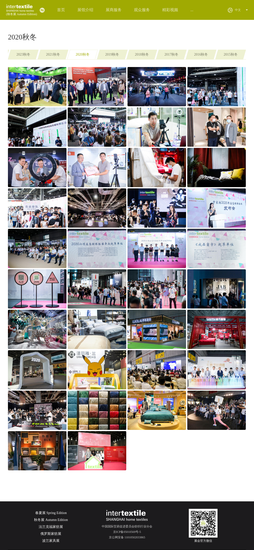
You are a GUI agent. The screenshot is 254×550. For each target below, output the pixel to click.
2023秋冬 (23, 54)
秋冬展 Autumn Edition (51, 520)
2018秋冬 (142, 54)
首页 (61, 10)
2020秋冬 (83, 54)
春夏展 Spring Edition (51, 513)
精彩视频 (170, 10)
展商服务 (114, 10)
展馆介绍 (85, 10)
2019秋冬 (112, 54)
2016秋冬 (201, 54)
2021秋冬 (53, 54)
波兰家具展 (51, 541)
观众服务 (142, 10)
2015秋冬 (231, 54)
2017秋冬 (171, 54)
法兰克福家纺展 (51, 527)
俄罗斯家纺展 (50, 534)
